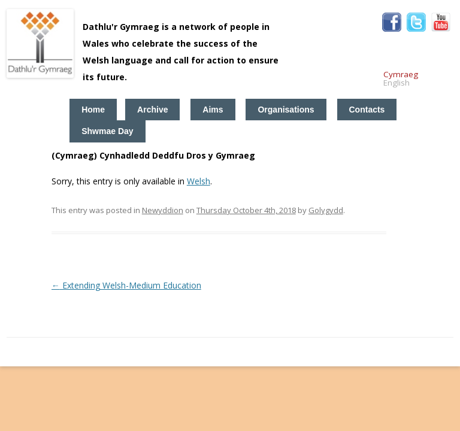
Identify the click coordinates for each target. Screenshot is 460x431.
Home (93, 109)
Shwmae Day (107, 131)
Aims (212, 109)
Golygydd (325, 210)
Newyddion (162, 210)
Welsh (198, 181)
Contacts (367, 109)
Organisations (286, 109)
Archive (152, 109)
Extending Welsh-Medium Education (126, 285)
